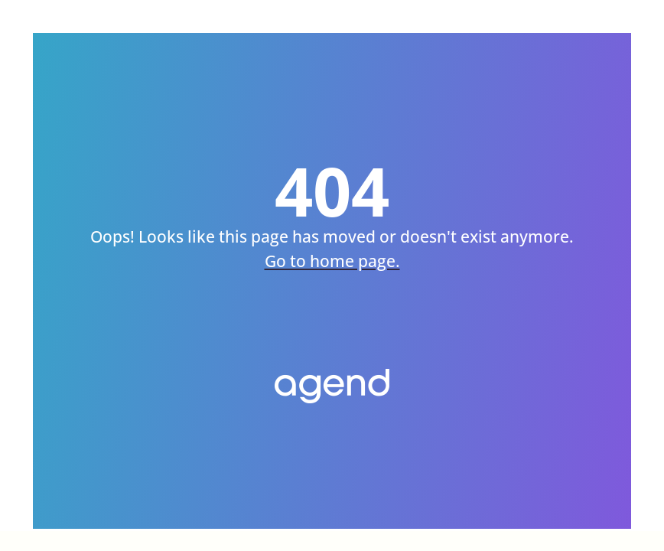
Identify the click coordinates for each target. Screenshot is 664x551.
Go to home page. (332, 266)
